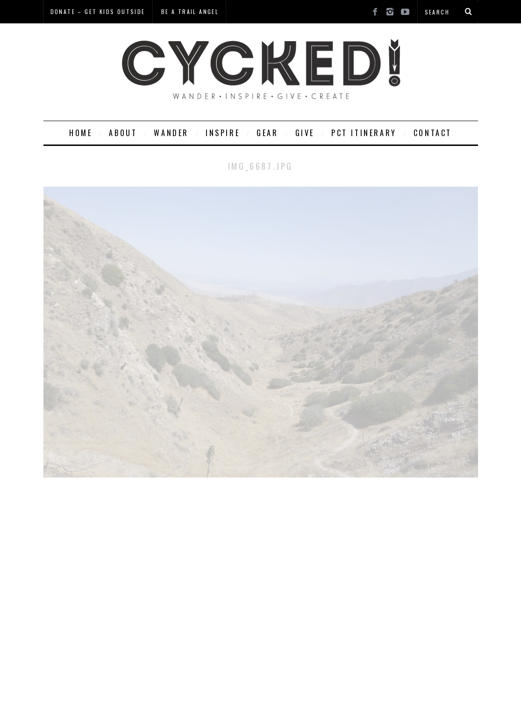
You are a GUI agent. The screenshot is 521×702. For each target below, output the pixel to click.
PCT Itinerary (364, 132)
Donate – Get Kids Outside (97, 11)
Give (304, 132)
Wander (171, 132)
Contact (433, 132)
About (123, 132)
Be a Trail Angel (190, 11)
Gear (267, 132)
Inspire (223, 132)
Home (80, 132)
